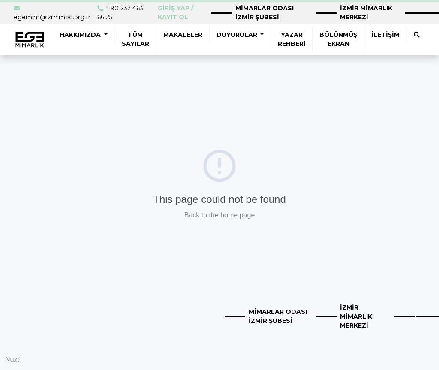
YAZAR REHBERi (291, 39)
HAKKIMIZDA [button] (81, 35)
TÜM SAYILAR (135, 39)
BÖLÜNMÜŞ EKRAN (338, 39)
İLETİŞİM (385, 35)
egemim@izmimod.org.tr (52, 17)
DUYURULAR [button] (237, 35)
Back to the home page (219, 215)
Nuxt (12, 359)
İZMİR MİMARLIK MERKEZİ (366, 12)
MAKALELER (182, 35)
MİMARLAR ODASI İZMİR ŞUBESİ (264, 12)
